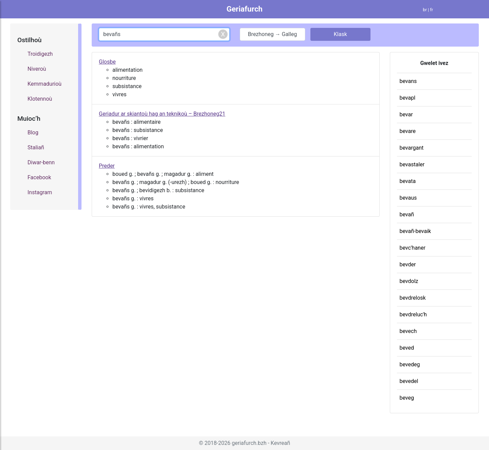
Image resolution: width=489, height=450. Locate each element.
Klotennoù (40, 99)
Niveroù (37, 69)
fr (431, 9)
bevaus (408, 198)
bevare (408, 131)
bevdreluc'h (413, 314)
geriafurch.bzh (249, 443)
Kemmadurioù (44, 84)
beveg (407, 398)
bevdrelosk (413, 298)
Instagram (40, 192)
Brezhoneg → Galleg (272, 34)
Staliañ (36, 147)
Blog (33, 132)
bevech (408, 331)
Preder (107, 166)
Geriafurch (244, 8)
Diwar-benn (41, 162)
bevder (408, 264)
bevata (408, 181)
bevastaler (412, 164)
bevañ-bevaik (415, 231)
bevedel (409, 381)
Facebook (39, 177)
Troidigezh (40, 54)
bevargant (412, 148)
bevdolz (409, 281)
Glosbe (107, 62)
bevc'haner (412, 248)
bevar (406, 114)
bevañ (407, 214)
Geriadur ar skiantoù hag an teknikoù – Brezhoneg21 (162, 114)
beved (407, 348)
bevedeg (410, 364)
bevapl (408, 98)
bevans (408, 81)
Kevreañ (280, 443)
